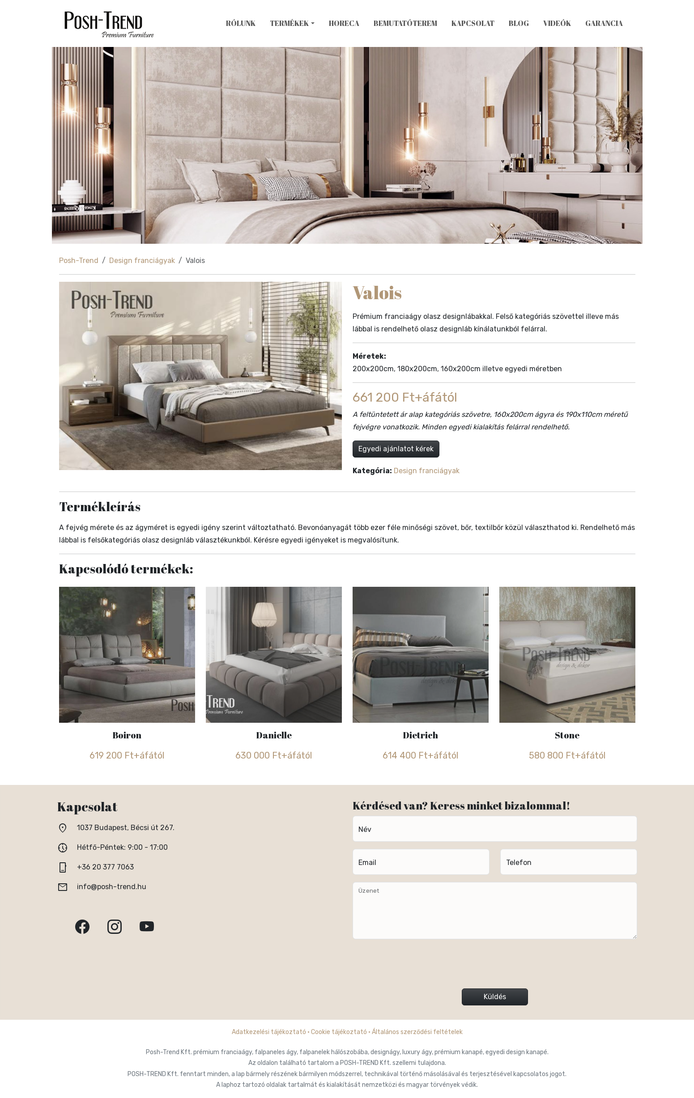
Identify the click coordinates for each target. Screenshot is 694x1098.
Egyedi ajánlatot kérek (396, 449)
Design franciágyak (142, 260)
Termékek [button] (289, 23)
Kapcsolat (472, 23)
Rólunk (240, 23)
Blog (519, 23)
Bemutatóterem (405, 23)
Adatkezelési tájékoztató (269, 1032)
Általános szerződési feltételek (417, 1032)
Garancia (604, 23)
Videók (557, 23)
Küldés (495, 996)
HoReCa (344, 23)
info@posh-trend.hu (111, 886)
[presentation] (495, 967)
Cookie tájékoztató (339, 1032)
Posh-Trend (78, 260)
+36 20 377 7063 (105, 867)
